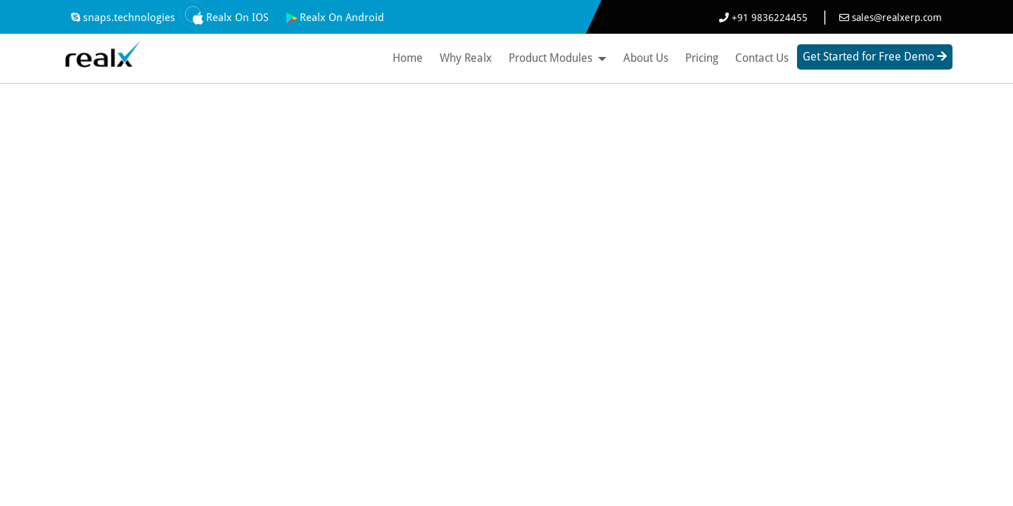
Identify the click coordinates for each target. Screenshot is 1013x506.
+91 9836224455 (764, 17)
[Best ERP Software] (102, 51)
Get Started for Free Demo (875, 56)
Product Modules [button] (557, 58)
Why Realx (466, 58)
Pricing (701, 58)
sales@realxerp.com (890, 17)
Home (408, 58)
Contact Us (762, 58)
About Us (645, 58)
